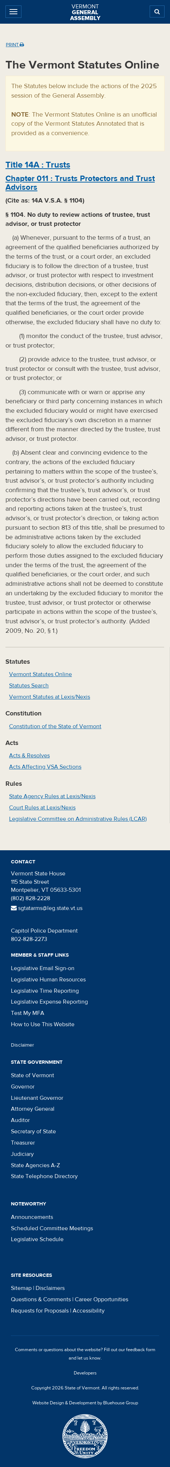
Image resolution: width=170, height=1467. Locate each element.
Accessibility (89, 1310)
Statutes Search (29, 685)
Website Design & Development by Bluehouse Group (85, 1403)
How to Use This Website (42, 1024)
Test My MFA (27, 1013)
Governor (23, 1086)
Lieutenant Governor (37, 1098)
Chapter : (80, 182)
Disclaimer (22, 1045)
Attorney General (32, 1109)
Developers (85, 1373)
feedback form (140, 1350)
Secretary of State (33, 1131)
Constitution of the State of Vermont (55, 726)
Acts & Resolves (29, 755)
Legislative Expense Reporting (49, 1001)
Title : (37, 164)
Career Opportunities (101, 1299)
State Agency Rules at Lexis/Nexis (52, 796)
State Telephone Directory (44, 1176)
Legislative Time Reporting (45, 991)
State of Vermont (32, 1075)
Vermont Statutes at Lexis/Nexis (49, 697)
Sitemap (21, 1288)
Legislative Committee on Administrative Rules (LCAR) (78, 819)
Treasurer (23, 1142)
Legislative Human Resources (48, 979)
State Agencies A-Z (35, 1165)
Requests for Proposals (40, 1310)
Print (15, 45)
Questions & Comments (41, 1299)
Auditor (20, 1120)
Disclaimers (50, 1288)
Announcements (32, 1217)
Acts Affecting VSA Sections (45, 766)
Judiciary (22, 1154)
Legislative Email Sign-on (42, 968)
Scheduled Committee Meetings (52, 1228)
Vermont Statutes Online (40, 674)
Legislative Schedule (37, 1239)
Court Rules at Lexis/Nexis (42, 807)
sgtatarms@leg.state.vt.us (46, 908)
